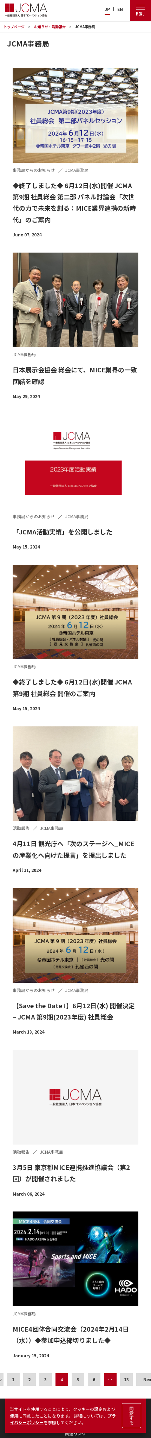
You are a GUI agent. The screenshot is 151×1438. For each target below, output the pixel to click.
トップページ (14, 26)
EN (120, 9)
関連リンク (75, 1433)
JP (107, 9)
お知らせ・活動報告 (50, 26)
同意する (131, 1415)
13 (126, 1379)
